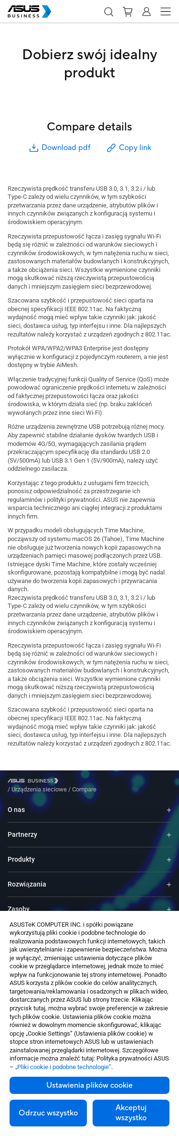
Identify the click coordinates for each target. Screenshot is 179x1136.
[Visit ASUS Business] (35, 782)
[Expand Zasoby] (169, 902)
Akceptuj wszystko (131, 1113)
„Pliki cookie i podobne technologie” (63, 1067)
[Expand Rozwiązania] (169, 877)
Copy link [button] (128, 148)
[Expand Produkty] (169, 852)
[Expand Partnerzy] (169, 827)
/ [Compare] (136, 782)
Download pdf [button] (59, 148)
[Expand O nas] (169, 802)
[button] (108, 11)
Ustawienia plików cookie (89, 1085)
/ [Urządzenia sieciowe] (91, 782)
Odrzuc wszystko (48, 1113)
